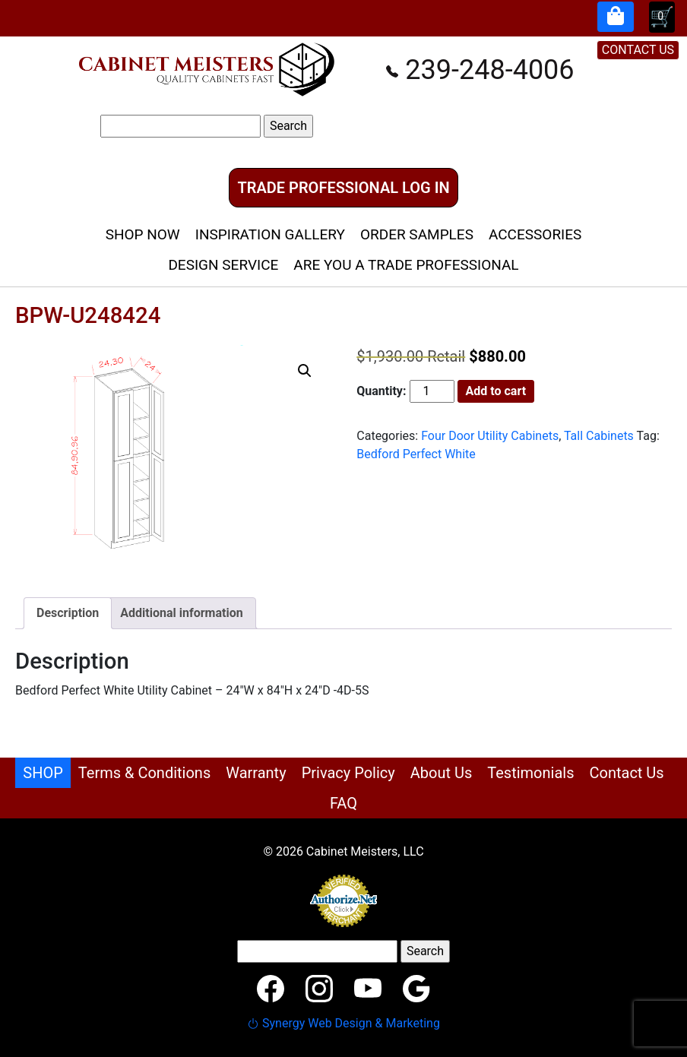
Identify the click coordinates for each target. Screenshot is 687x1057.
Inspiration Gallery (270, 234)
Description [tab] (67, 613)
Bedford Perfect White (416, 454)
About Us (441, 773)
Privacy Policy (348, 773)
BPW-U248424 (87, 315)
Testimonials (530, 773)
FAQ (343, 803)
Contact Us (627, 773)
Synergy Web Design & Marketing (343, 1023)
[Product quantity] (432, 391)
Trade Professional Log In (343, 188)
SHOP (43, 773)
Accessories (535, 234)
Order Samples (416, 234)
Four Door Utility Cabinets (490, 436)
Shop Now (143, 234)
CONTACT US (638, 50)
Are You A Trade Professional (405, 265)
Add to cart (496, 391)
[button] (304, 371)
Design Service (223, 265)
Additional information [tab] (181, 613)
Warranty (256, 773)
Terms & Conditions (144, 773)
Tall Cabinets (599, 436)
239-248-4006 (480, 70)
